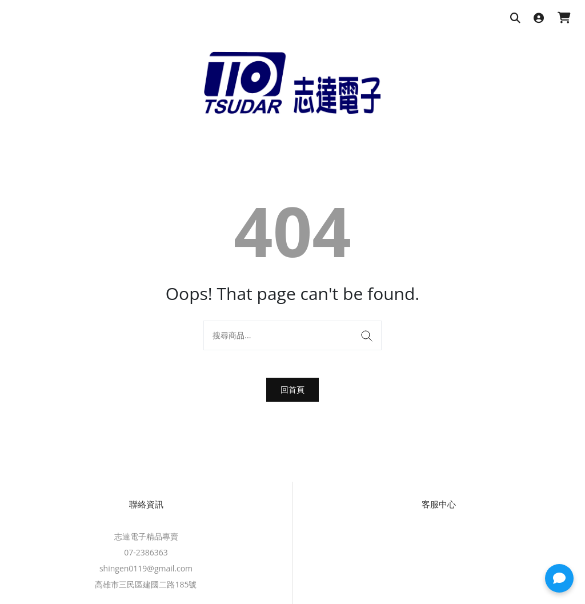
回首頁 (292, 389)
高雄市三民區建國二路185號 (146, 584)
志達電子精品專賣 (146, 536)
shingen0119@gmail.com (146, 568)
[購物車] (564, 18)
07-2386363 (146, 552)
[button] (559, 578)
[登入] (539, 18)
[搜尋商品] (515, 18)
